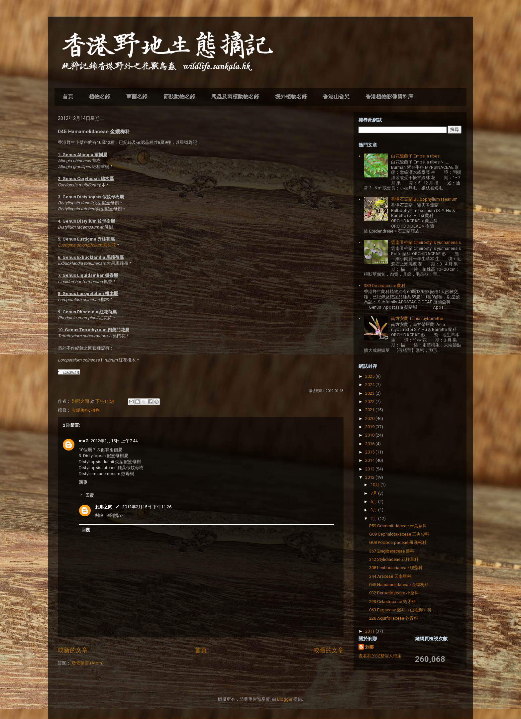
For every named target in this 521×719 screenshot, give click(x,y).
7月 (374, 493)
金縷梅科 (80, 410)
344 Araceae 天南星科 (390, 576)
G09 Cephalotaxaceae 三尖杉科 (399, 534)
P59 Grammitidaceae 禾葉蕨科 (398, 525)
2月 (374, 518)
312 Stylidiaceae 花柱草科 (394, 559)
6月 (374, 501)
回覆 (83, 482)
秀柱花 (87, 245)
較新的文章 (73, 650)
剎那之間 (103, 506)
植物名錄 (99, 96)
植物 (95, 410)
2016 (370, 443)
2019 (370, 426)
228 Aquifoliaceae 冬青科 (393, 618)
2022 (370, 401)
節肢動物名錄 (179, 96)
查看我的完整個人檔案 (380, 655)
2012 (370, 477)
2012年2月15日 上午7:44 (114, 440)
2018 (370, 435)
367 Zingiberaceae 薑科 (391, 551)
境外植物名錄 (291, 96)
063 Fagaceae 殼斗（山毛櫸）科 (400, 609)
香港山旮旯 (336, 96)
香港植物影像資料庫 (389, 96)
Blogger (284, 699)
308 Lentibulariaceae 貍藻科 (396, 567)
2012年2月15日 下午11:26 (146, 506)
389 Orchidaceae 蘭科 (385, 285)
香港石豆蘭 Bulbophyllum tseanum (424, 199)
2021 (370, 409)
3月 (374, 509)
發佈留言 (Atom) (88, 663)
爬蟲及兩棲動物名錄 (235, 96)
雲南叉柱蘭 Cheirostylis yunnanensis (426, 242)
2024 (370, 384)
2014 (370, 460)
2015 (370, 452)
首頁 (67, 96)
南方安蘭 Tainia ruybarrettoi (417, 318)
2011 (370, 631)
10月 (375, 484)
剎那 (369, 647)
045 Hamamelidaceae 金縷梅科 (399, 584)
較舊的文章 (329, 650)
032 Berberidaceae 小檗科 (394, 592)
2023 (370, 393)
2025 (370, 376)
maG (84, 440)
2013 (370, 468)
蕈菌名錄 (137, 96)
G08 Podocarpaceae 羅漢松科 (398, 542)
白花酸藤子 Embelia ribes (415, 156)
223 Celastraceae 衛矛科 (392, 601)
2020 (370, 418)
